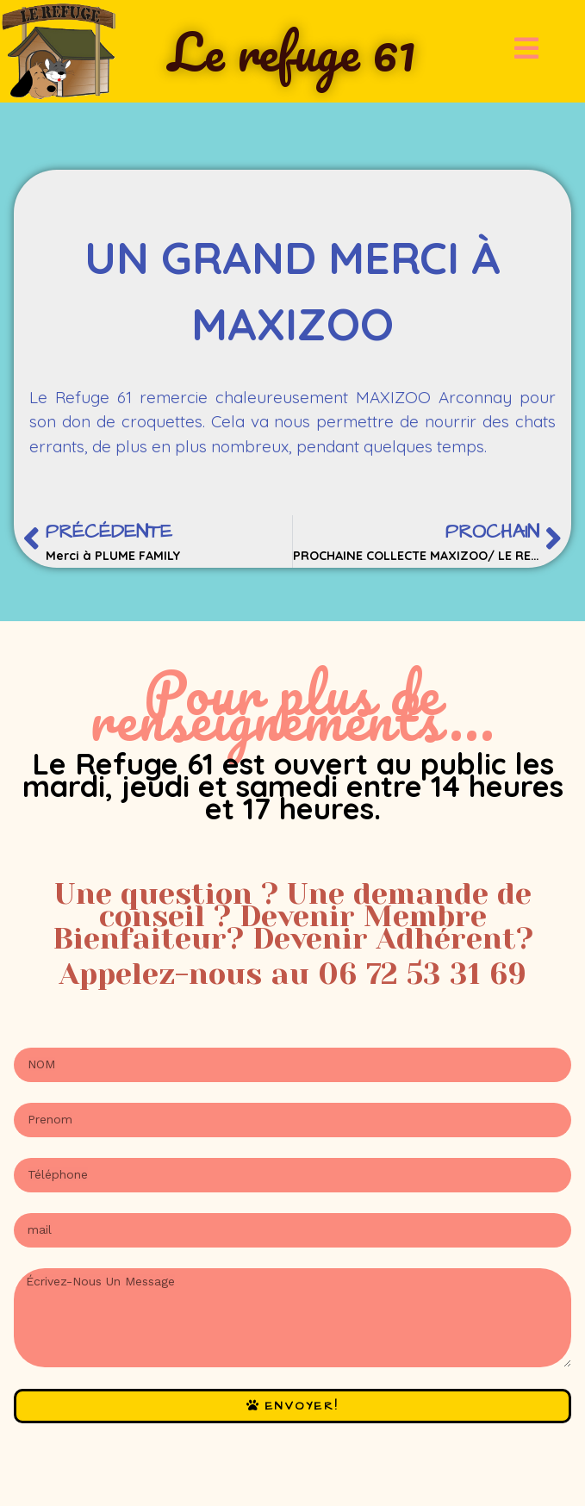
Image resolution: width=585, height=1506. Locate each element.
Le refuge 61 (292, 51)
